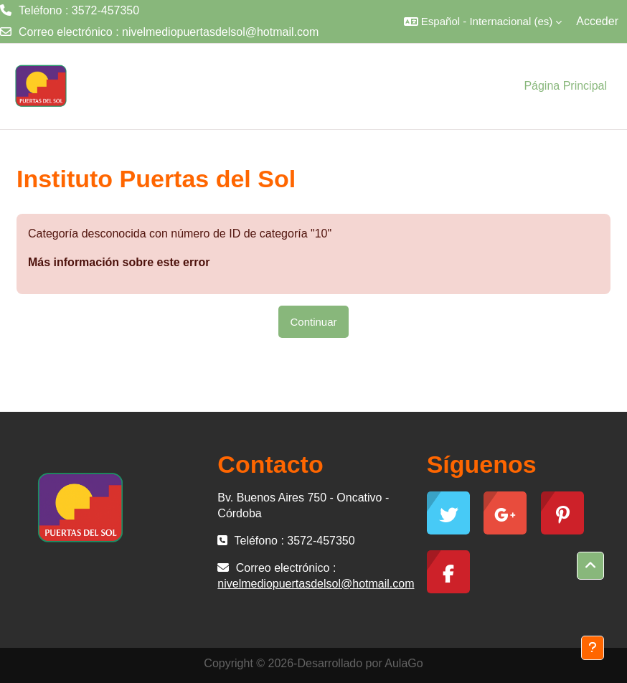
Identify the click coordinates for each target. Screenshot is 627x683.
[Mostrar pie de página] (592, 648)
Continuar (313, 322)
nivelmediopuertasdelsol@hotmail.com (220, 32)
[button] (482, 21)
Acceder (597, 21)
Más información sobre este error (118, 262)
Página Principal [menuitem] (565, 86)
